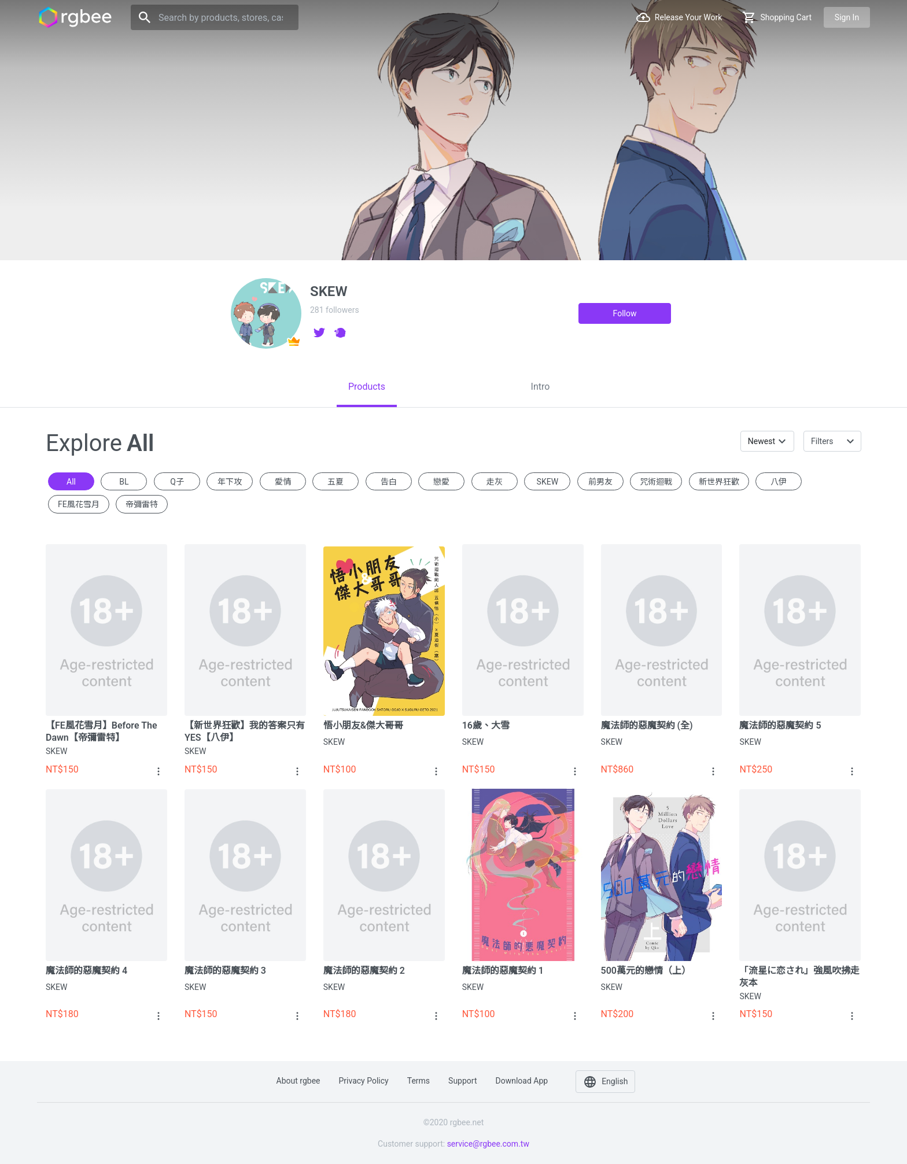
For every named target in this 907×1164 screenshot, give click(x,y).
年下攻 (229, 481)
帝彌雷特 (142, 504)
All (71, 481)
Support (462, 1080)
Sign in (847, 17)
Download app (521, 1080)
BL (123, 481)
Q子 (177, 481)
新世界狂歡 (719, 481)
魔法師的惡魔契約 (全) (647, 725)
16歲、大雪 (486, 725)
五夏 (335, 481)
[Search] (214, 17)
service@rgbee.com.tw (488, 1143)
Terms (418, 1080)
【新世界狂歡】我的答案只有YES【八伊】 (245, 731)
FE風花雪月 (78, 504)
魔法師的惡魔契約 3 (225, 970)
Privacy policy (364, 1080)
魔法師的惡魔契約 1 (503, 970)
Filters (822, 441)
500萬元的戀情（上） (646, 970)
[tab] (367, 387)
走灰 (494, 481)
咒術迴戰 (656, 481)
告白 (389, 481)
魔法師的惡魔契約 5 (780, 725)
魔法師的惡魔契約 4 (86, 970)
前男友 (600, 481)
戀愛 (441, 481)
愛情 (283, 481)
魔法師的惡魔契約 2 (364, 970)
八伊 (778, 481)
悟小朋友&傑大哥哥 (363, 725)
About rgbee (298, 1080)
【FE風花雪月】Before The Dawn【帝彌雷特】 (101, 731)
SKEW (547, 481)
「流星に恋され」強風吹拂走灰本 (799, 976)
